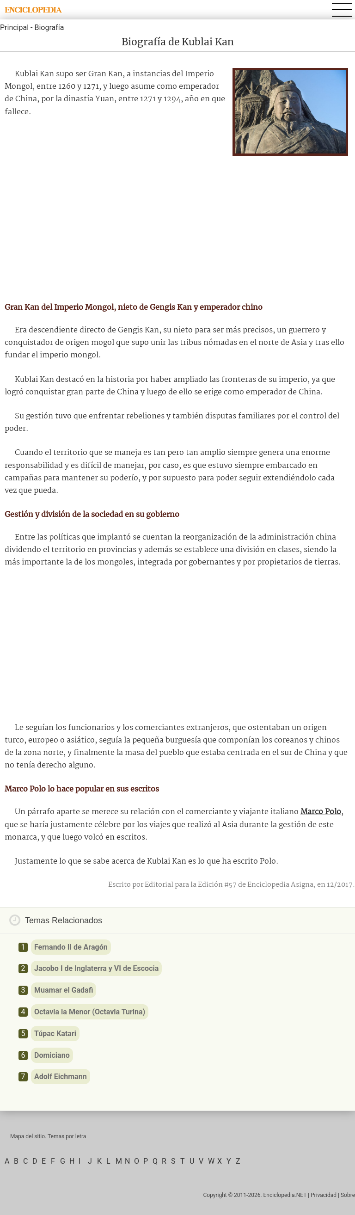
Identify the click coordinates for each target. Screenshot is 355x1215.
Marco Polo (320, 812)
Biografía (49, 27)
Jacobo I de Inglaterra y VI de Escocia (96, 968)
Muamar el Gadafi (63, 990)
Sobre (348, 1195)
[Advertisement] (177, 225)
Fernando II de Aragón (71, 947)
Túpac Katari (55, 1033)
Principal (14, 27)
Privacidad (324, 1195)
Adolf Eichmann (60, 1076)
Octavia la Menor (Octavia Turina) (89, 1011)
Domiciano (52, 1055)
